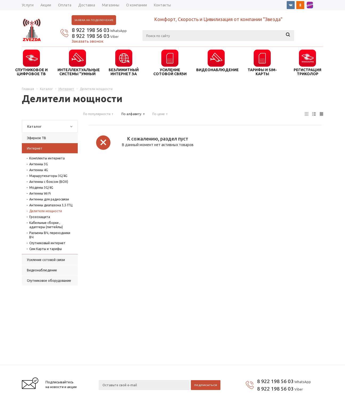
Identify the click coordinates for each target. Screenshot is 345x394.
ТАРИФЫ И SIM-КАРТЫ (262, 72)
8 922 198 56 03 (90, 30)
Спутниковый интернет (47, 243)
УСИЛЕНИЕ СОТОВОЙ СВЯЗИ (170, 72)
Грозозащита (39, 217)
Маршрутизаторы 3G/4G (48, 176)
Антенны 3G (38, 164)
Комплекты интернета (47, 158)
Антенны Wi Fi (40, 193)
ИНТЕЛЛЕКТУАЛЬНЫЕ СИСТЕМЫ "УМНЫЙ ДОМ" (77, 72)
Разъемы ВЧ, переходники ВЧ (49, 235)
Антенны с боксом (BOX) (48, 181)
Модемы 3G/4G (41, 187)
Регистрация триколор (307, 72)
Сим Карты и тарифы (45, 249)
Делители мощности (45, 211)
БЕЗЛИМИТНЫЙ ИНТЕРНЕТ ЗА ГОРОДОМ (124, 72)
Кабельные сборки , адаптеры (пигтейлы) (46, 225)
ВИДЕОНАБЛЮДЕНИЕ (216, 70)
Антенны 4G (38, 170)
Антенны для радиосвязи (49, 199)
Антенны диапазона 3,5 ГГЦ (50, 205)
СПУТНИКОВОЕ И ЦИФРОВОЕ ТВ (31, 72)
